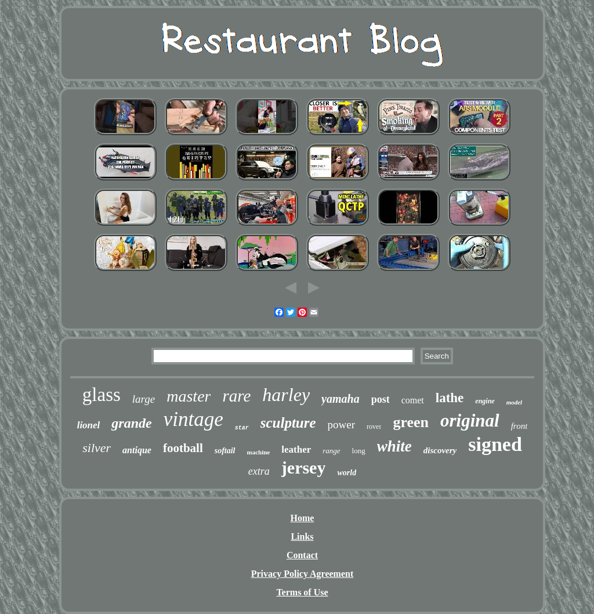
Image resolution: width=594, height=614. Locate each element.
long (358, 450)
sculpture (288, 423)
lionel (88, 425)
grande (131, 423)
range (331, 450)
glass (101, 394)
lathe (450, 398)
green (411, 422)
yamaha (340, 398)
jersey (303, 467)
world (346, 472)
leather (296, 449)
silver (96, 447)
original (469, 420)
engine (484, 401)
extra (259, 471)
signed (495, 444)
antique (136, 450)
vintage (193, 419)
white (394, 446)
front (519, 426)
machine (258, 452)
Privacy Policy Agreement (302, 574)
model (514, 402)
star (242, 428)
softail (225, 450)
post (380, 399)
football (183, 448)
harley (286, 394)
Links (302, 536)
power (341, 424)
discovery (440, 450)
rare (236, 396)
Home (302, 518)
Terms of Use (302, 592)
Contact (302, 555)
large (143, 399)
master (188, 396)
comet (412, 400)
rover (374, 426)
